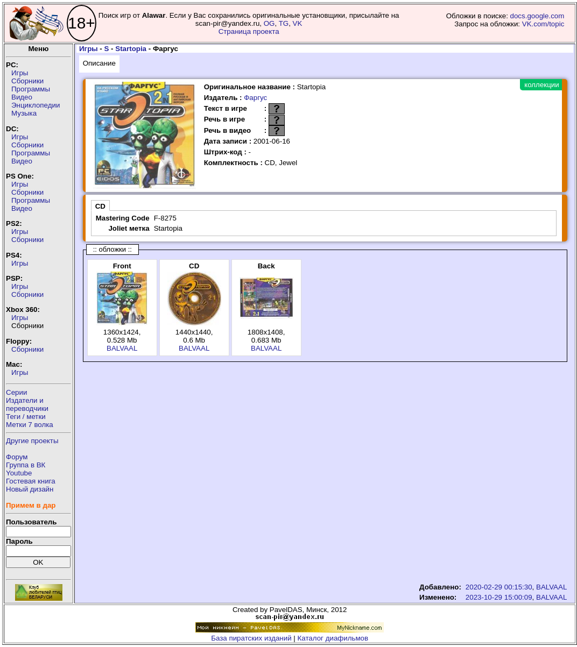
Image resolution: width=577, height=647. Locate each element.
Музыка (24, 113)
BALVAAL (122, 348)
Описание (99, 63)
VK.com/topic (543, 24)
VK (297, 23)
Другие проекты (32, 441)
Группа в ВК (25, 465)
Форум (17, 457)
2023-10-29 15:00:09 (499, 597)
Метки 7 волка (29, 425)
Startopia (130, 49)
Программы (30, 89)
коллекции (541, 85)
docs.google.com (537, 16)
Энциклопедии (35, 105)
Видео (21, 97)
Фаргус (255, 98)
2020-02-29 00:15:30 (499, 587)
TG (284, 23)
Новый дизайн (29, 489)
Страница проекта (249, 31)
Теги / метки (26, 417)
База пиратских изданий (251, 638)
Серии (16, 392)
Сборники (27, 81)
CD (100, 206)
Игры (19, 73)
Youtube (19, 473)
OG (269, 23)
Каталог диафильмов (333, 638)
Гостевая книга (30, 481)
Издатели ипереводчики (27, 404)
